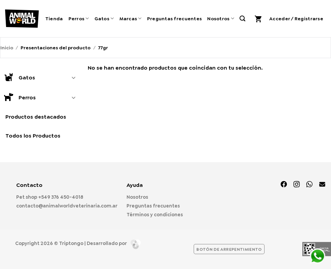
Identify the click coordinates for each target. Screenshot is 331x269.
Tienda (54, 19)
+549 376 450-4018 (60, 197)
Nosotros (220, 18)
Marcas (130, 18)
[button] (259, 18)
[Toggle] (74, 77)
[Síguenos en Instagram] (296, 184)
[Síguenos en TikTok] (309, 184)
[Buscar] (242, 19)
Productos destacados (35, 116)
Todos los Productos (32, 135)
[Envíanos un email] (322, 184)
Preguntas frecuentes (174, 19)
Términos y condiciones (155, 214)
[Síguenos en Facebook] (283, 184)
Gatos (104, 18)
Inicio (6, 48)
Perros (78, 18)
